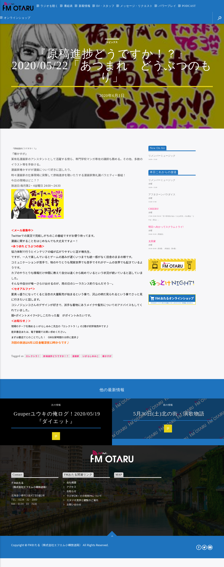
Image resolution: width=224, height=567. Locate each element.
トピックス (112, 86)
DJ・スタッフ (105, 5)
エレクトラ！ (33, 453)
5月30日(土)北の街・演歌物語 (169, 511)
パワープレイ (167, 5)
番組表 (68, 5)
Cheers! (153, 306)
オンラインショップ (17, 17)
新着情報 (84, 5)
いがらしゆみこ (91, 453)
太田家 (152, 338)
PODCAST (189, 5)
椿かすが (107, 453)
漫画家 (75, 453)
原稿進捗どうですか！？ (56, 453)
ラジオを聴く (49, 5)
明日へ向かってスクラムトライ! (166, 324)
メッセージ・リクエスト (136, 5)
